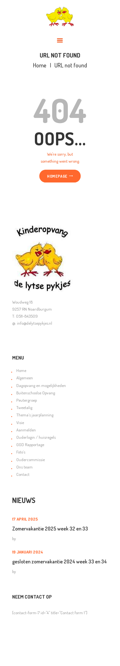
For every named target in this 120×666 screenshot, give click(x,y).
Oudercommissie (30, 459)
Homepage (57, 176)
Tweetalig (24, 407)
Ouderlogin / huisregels (36, 437)
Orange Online (33, 657)
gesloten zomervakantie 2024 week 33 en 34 (59, 561)
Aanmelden (26, 429)
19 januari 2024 (27, 551)
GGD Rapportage (30, 444)
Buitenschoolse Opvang (35, 392)
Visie (20, 422)
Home (39, 65)
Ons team (24, 466)
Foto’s (20, 451)
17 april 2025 (25, 519)
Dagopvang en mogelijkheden (41, 385)
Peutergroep (26, 400)
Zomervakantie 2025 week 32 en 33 (50, 528)
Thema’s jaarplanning (34, 414)
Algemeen (24, 377)
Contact (22, 474)
